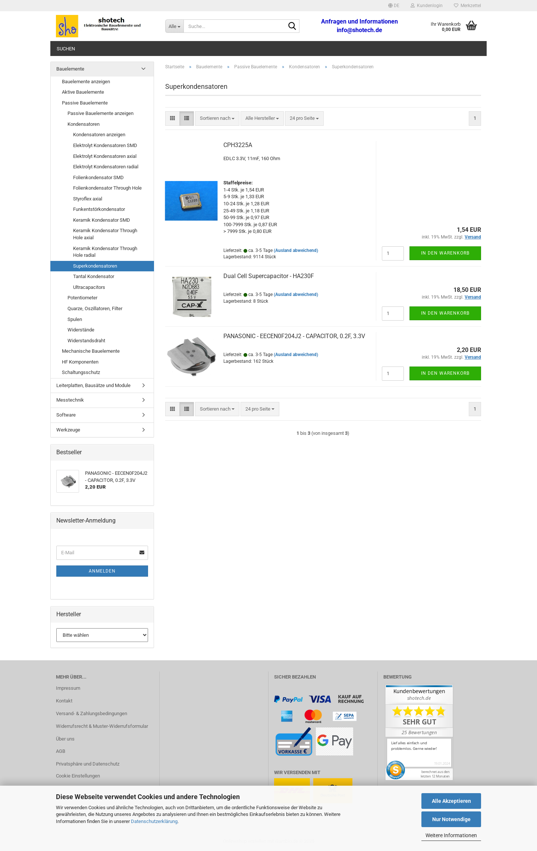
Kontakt (64, 701)
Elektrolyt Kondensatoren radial (105, 166)
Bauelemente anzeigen (86, 81)
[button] (394, 5)
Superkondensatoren (95, 266)
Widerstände (80, 330)
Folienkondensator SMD (98, 177)
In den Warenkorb (445, 253)
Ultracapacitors (89, 287)
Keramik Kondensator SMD (101, 220)
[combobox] (217, 118)
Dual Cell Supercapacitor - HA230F (268, 276)
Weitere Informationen (451, 835)
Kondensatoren (83, 124)
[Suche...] (174, 26)
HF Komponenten (80, 362)
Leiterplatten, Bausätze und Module (93, 385)
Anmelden (102, 571)
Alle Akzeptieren (451, 801)
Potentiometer (82, 297)
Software (66, 415)
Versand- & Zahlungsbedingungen (91, 713)
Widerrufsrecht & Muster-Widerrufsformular (102, 726)
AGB (60, 751)
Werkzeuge (68, 430)
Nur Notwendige (451, 819)
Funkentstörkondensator (99, 209)
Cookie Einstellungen (78, 776)
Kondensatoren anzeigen (99, 134)
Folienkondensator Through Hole (107, 188)
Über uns (65, 739)
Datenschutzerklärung (154, 821)
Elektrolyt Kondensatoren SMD (105, 145)
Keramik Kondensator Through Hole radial (105, 252)
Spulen (74, 319)
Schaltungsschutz (81, 372)
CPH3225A (237, 145)
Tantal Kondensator (93, 276)
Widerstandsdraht (86, 340)
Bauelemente (70, 69)
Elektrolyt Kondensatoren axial (104, 156)
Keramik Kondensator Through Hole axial (105, 234)
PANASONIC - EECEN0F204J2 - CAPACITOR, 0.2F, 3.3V (294, 336)
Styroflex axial (87, 199)
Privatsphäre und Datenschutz (87, 764)
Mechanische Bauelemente (91, 351)
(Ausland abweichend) (296, 250)
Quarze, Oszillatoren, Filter (94, 308)
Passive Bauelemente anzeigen (100, 113)
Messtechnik (70, 400)
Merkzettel (467, 5)
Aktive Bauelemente (83, 92)
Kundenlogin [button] (427, 5)
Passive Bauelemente (85, 103)
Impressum (68, 688)
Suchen (66, 49)
